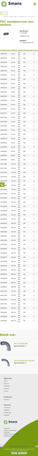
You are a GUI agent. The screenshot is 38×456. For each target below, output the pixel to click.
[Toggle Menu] (35, 4)
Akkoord (14, 453)
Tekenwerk (7, 407)
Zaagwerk (7, 410)
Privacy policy (22, 453)
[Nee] (36, 451)
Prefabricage (7, 412)
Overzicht (6, 399)
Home (4, 16)
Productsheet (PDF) (28, 42)
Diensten (6, 388)
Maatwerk (7, 415)
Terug (4, 13)
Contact (6, 391)
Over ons (6, 383)
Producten (11, 16)
